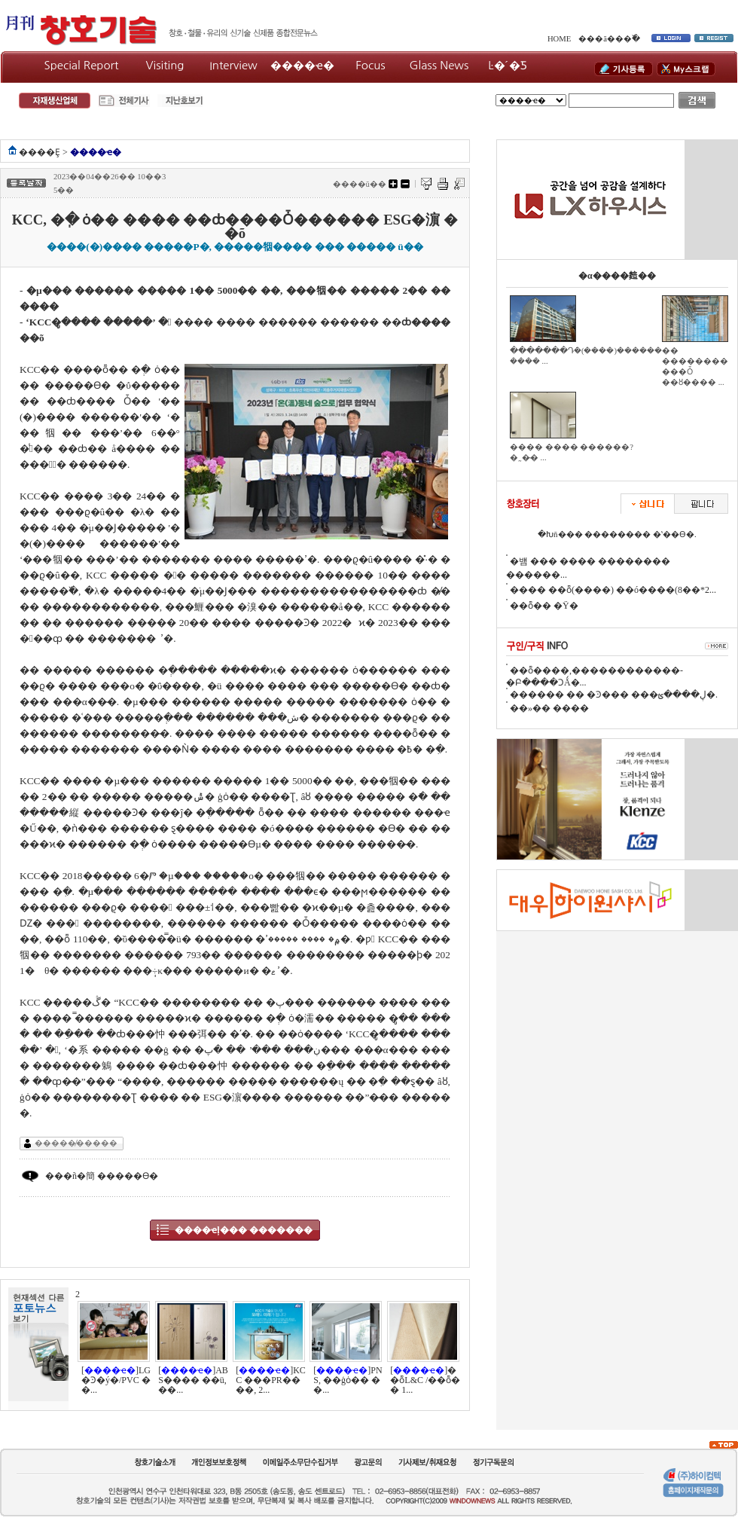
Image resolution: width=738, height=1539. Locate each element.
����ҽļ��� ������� (243, 1230)
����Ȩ (39, 152)
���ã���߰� (609, 39)
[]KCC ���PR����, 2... (271, 1380)
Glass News (439, 65)
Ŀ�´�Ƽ (507, 65)
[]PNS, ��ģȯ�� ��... (347, 1380)
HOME (559, 39)
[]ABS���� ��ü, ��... (193, 1380)
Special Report (81, 65)
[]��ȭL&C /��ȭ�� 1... (425, 1380)
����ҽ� (302, 65)
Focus (370, 65)
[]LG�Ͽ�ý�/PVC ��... (116, 1380)
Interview (233, 65)
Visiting (165, 65)
